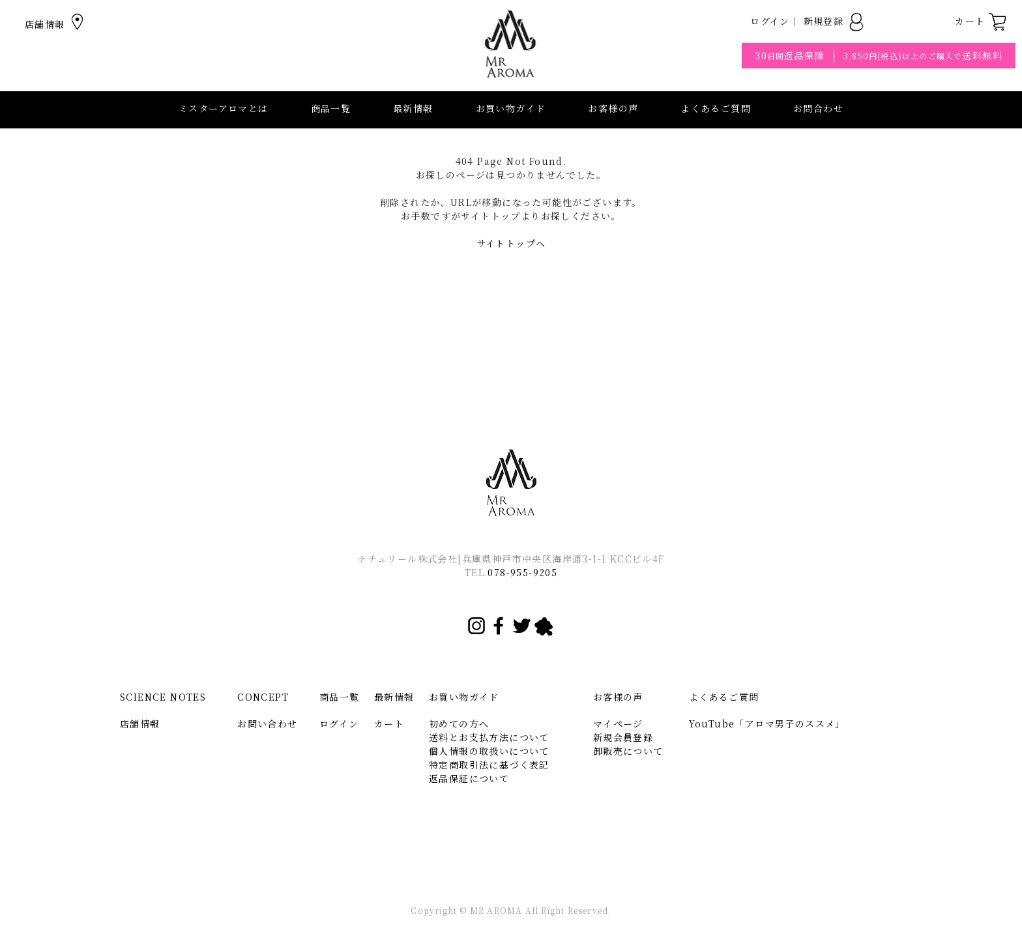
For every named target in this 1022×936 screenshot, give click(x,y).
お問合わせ (818, 108)
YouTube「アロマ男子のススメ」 (767, 723)
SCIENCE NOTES (163, 696)
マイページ (618, 723)
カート (981, 20)
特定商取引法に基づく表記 (489, 764)
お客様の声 (613, 108)
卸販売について (628, 750)
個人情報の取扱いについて (489, 750)
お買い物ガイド (464, 696)
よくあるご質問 (715, 108)
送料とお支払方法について (489, 737)
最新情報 (413, 108)
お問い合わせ (267, 723)
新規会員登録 (623, 737)
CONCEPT (263, 696)
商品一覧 (331, 108)
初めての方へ (459, 723)
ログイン (770, 20)
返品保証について (469, 778)
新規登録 (835, 20)
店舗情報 (56, 24)
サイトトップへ (511, 243)
